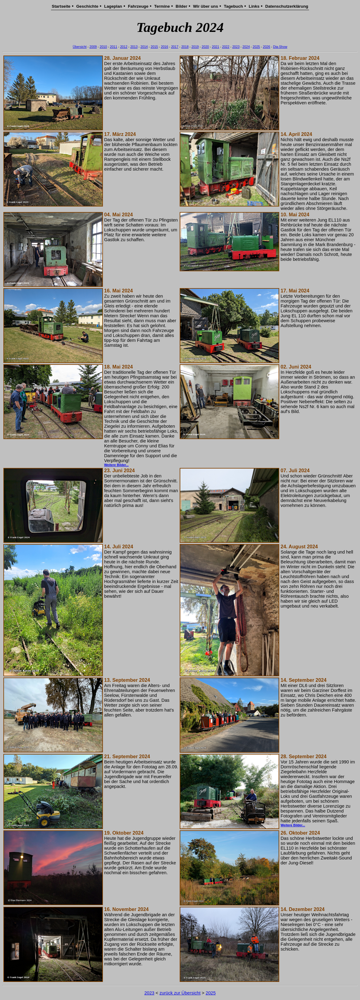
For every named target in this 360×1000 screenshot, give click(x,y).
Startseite (61, 6)
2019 (195, 46)
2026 (266, 46)
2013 (134, 46)
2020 (205, 46)
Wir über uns (205, 6)
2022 (225, 46)
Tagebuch (233, 6)
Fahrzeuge (138, 6)
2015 (154, 46)
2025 (256, 46)
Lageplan (113, 6)
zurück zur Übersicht (180, 992)
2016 (164, 46)
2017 (174, 46)
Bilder (181, 6)
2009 (93, 46)
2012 (123, 46)
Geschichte (87, 6)
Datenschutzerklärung (286, 6)
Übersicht (80, 46)
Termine (162, 6)
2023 (236, 46)
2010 (103, 46)
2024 (246, 46)
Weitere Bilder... (116, 465)
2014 (144, 46)
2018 (185, 46)
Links (254, 6)
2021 (215, 46)
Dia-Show (280, 46)
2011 (113, 46)
